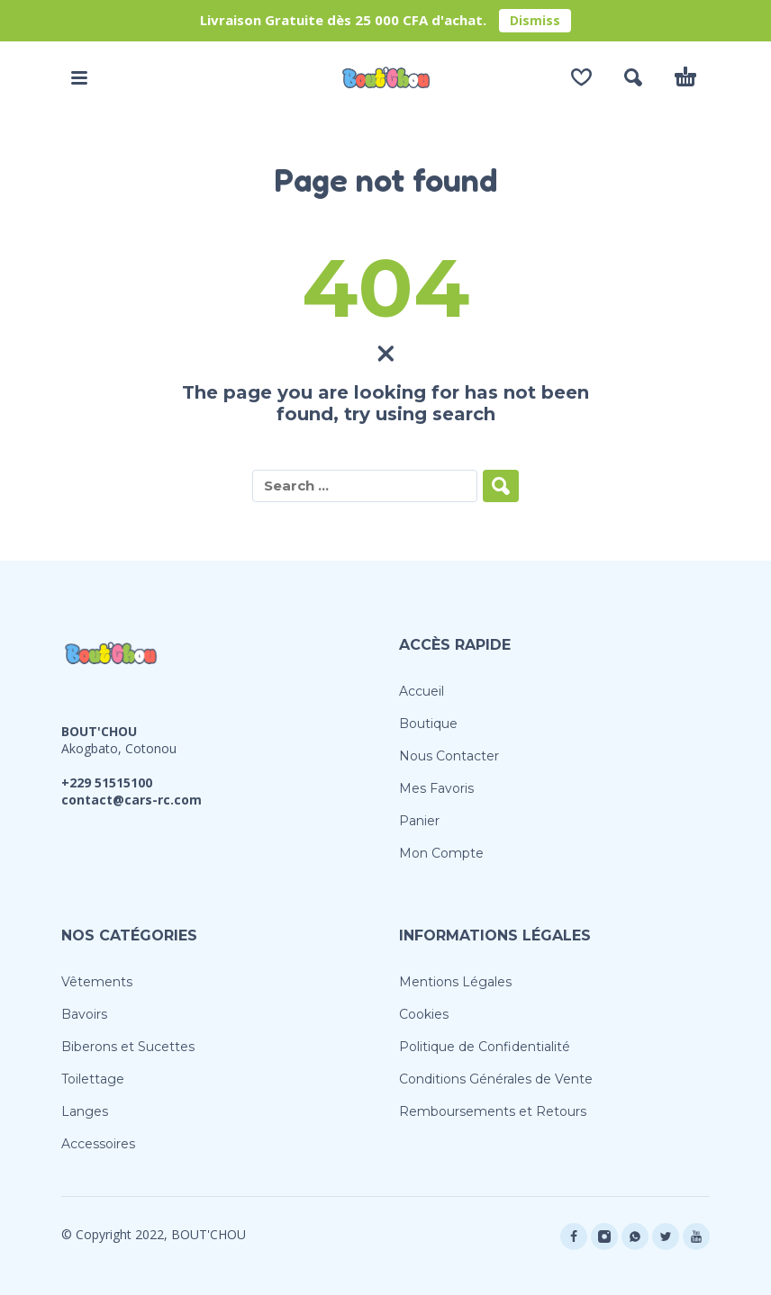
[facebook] (573, 1236)
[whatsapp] (635, 1236)
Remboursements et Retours (492, 1111)
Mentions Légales (455, 982)
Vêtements (96, 982)
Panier (419, 821)
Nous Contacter (449, 756)
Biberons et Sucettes (128, 1047)
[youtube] (696, 1236)
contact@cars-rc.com (131, 799)
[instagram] (604, 1236)
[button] (79, 77)
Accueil (421, 691)
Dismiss (535, 20)
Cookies (424, 1014)
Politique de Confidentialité (484, 1047)
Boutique (428, 723)
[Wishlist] (581, 77)
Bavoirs (84, 1014)
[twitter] (665, 1236)
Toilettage (92, 1079)
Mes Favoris (436, 788)
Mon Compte (441, 853)
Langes (84, 1111)
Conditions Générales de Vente (496, 1079)
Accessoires (98, 1144)
